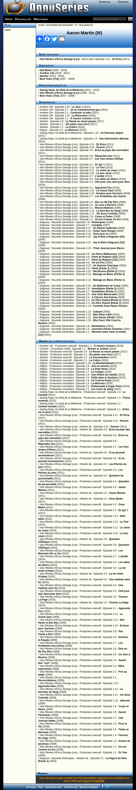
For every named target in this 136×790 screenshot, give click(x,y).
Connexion (123, 1)
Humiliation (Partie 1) (104, 291)
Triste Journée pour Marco (108, 248)
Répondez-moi (103, 155)
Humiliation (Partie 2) (104, 288)
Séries (8, 19)
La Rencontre (80, 115)
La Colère (71, 127)
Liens (7, 30)
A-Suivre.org (71, 787)
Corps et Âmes (104, 216)
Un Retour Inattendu (105, 228)
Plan (40, 787)
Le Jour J (77, 106)
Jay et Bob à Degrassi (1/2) (109, 242)
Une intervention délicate (114, 138)
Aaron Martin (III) (86, 25)
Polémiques (98, 222)
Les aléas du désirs (106, 179)
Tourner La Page (119, 602)
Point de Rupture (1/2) (104, 259)
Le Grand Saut (104, 190)
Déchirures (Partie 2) (105, 271)
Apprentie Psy (103, 187)
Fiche (6, 24)
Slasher (44, 76)
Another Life (47, 73)
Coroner (44, 348)
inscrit (86, 780)
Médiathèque (41, 19)
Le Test (100, 167)
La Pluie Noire (99, 368)
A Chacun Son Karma (104, 297)
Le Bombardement (103, 363)
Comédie (97, 225)
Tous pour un (101, 233)
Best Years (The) (49, 78)
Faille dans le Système (104, 377)
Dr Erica (117, 59)
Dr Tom (123, 752)
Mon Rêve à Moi (102, 314)
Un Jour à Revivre (105, 205)
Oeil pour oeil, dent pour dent (112, 181)
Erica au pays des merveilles (112, 150)
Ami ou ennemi (100, 366)
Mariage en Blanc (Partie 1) (109, 280)
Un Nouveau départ (111, 132)
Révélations (98, 326)
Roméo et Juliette (98, 348)
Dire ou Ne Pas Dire (106, 202)
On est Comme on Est (108, 219)
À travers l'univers (81, 118)
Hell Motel (45, 70)
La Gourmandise (99, 357)
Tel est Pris (98, 262)
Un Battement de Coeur (106, 285)
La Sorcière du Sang (108, 210)
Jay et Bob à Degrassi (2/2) (109, 236)
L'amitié (99, 176)
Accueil (41, 25)
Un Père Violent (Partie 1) (106, 303)
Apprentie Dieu (47, 686)
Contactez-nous (53, 787)
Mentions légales (89, 787)
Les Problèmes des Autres (110, 196)
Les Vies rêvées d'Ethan (109, 158)
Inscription (104, 1)
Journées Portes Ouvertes (107, 329)
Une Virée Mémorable (104, 294)
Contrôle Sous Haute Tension (110, 305)
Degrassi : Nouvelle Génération (57, 222)
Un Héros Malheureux (104, 254)
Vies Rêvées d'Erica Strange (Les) (60, 59)
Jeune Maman (117, 493)
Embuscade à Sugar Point (106, 386)
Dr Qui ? (100, 164)
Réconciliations (104, 207)
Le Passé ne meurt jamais (81, 121)
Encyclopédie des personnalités (60, 25)
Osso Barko (116, 498)
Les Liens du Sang (102, 389)
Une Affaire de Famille (104, 374)
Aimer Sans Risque (104, 230)
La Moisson (72, 130)
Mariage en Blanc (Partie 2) (109, 274)
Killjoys (43, 130)
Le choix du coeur (107, 170)
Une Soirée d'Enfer (104, 317)
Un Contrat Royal (101, 380)
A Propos (31, 787)
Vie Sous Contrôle (107, 213)
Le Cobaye (97, 371)
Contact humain (47, 406)
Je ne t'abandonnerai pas (85, 109)
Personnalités (23, 19)
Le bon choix (104, 173)
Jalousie (125, 700)
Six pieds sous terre (77, 124)
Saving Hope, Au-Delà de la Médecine (62, 90)
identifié (99, 780)
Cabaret (97, 311)
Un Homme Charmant (105, 265)
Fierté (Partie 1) (101, 268)
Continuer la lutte (80, 112)
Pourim (100, 147)
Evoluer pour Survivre (109, 193)
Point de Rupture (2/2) (104, 256)
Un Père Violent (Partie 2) (106, 300)
